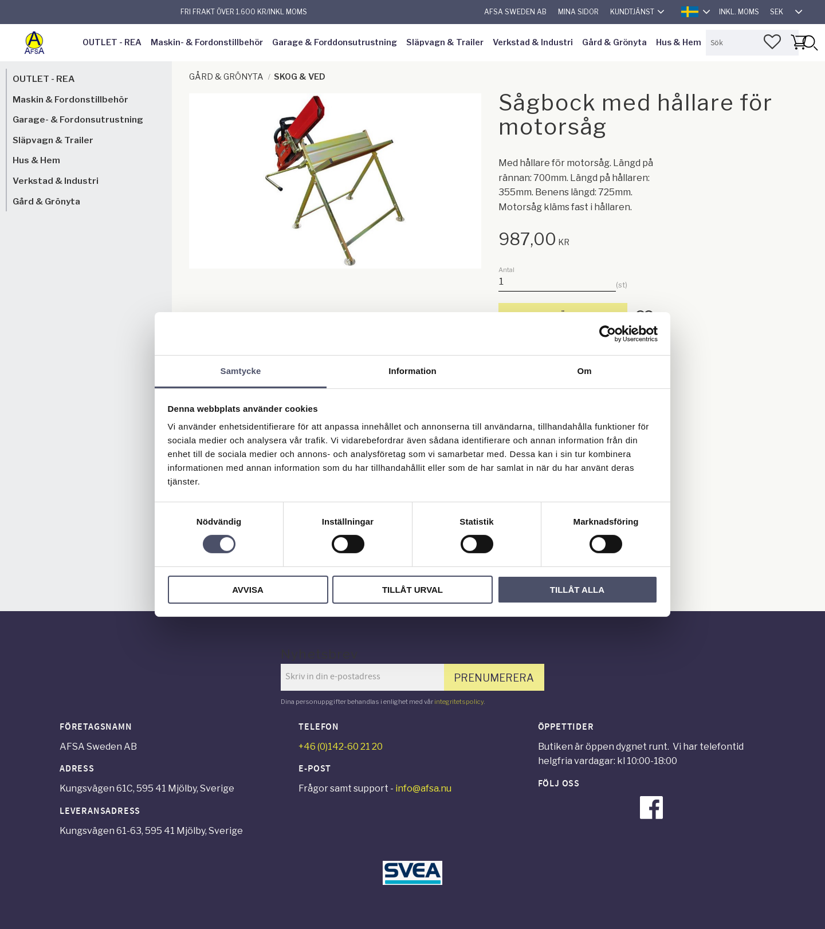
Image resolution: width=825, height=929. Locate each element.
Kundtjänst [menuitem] (632, 11)
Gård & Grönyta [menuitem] (614, 42)
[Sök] (809, 43)
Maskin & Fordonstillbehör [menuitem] (70, 99)
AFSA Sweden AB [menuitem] (515, 11)
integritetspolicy (459, 702)
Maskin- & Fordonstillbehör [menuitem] (207, 42)
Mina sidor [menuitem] (578, 11)
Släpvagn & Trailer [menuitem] (445, 42)
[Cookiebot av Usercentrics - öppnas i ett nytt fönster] (607, 333)
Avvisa (248, 590)
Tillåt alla (577, 590)
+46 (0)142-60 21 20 (340, 746)
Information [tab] (412, 371)
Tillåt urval (412, 590)
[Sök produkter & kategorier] (752, 43)
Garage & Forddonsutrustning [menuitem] (334, 42)
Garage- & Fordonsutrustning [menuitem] (78, 119)
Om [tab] (584, 371)
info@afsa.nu (423, 788)
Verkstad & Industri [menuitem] (533, 42)
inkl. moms (739, 11)
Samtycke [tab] (241, 371)
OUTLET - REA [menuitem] (112, 42)
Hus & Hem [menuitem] (678, 42)
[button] (772, 41)
